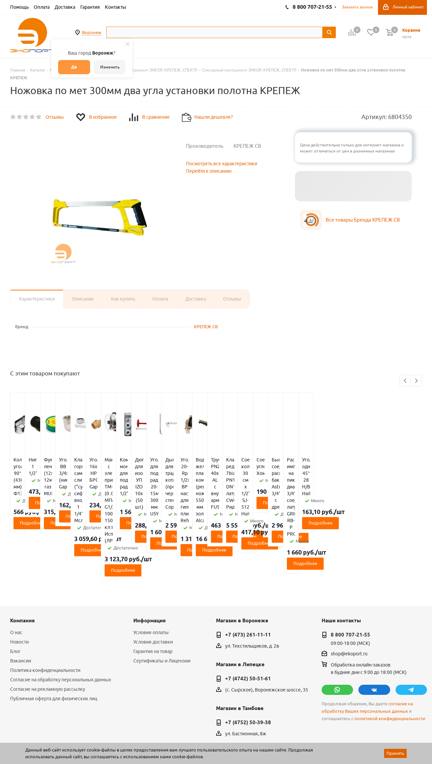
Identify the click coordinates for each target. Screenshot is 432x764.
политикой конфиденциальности (389, 664)
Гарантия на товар (152, 597)
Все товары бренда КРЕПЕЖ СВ (363, 220)
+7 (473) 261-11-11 (248, 581)
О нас (16, 578)
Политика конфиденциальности (45, 616)
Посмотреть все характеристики (221, 163)
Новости (19, 588)
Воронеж (91, 32)
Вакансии (20, 607)
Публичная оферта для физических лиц (53, 644)
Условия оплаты (151, 578)
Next (416, 381)
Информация (149, 567)
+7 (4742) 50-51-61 (248, 625)
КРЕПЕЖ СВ (206, 326)
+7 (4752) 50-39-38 (248, 669)
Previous (405, 381)
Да (74, 66)
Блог (15, 597)
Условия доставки (153, 588)
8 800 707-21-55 (350, 581)
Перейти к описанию (209, 171)
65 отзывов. (94, 741)
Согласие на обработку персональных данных (60, 625)
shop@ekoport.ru (349, 600)
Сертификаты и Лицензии (161, 607)
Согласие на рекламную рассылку (47, 635)
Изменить (109, 66)
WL (56, 734)
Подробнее (44, 496)
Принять (395, 753)
